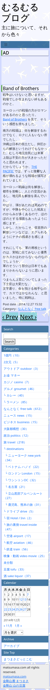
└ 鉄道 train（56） (17, 549)
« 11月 (8, 626)
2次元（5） (11, 362)
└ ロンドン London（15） (23, 473)
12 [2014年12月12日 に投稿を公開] (21, 599)
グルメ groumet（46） (20, 389)
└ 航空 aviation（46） (19, 543)
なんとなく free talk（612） (23, 409)
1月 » (18, 626)
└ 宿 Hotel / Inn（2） (18, 518)
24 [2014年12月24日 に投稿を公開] (13, 609)
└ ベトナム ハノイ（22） (22, 467)
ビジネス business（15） (21, 422)
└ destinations (14, 449)
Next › (28, 317)
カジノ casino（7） (17, 382)
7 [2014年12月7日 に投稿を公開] (28, 595)
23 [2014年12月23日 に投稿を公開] (9, 609)
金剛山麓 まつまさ (16, 681)
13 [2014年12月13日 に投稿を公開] (25, 599)
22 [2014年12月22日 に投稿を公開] (5, 609)
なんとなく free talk (32, 309)
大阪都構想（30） (16, 429)
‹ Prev (10, 317)
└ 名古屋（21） (15, 487)
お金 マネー (12, 375)
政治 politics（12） (17, 435)
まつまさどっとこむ (18, 659)
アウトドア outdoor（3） (22, 369)
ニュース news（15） (19, 415)
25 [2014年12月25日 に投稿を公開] (17, 609)
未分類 (8, 563)
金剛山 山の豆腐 (14, 685)
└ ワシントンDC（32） (21, 480)
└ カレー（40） (15, 395)
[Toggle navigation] (5, 44)
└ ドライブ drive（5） (19, 511)
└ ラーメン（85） (16, 402)
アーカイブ (11, 646)
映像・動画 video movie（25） (25, 556)
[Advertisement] (16, 69)
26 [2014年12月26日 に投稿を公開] (21, 609)
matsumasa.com (14, 676)
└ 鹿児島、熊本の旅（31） (23, 505)
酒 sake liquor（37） (18, 576)
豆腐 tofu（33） (15, 569)
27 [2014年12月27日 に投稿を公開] (25, 609)
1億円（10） (12, 355)
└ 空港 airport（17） (18, 536)
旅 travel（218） (15, 442)
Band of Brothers (21, 88)
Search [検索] (9, 341)
